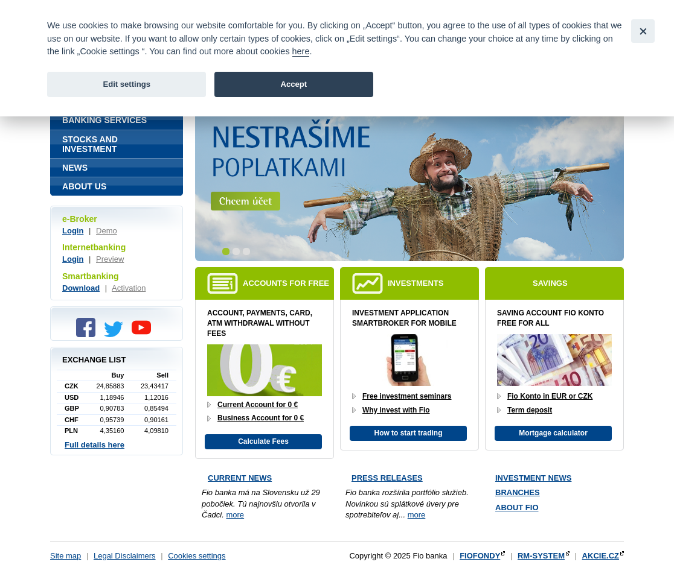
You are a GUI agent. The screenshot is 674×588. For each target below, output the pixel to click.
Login (72, 230)
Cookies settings (196, 555)
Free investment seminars (407, 396)
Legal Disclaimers (125, 555)
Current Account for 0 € (257, 404)
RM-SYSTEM (541, 555)
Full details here (94, 444)
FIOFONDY (480, 555)
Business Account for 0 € (260, 418)
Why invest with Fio (396, 410)
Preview (110, 259)
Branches (517, 492)
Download (81, 287)
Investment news (533, 477)
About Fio (517, 507)
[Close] (643, 31)
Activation (129, 287)
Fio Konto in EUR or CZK (549, 396)
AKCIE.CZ (600, 555)
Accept (293, 84)
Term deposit (529, 410)
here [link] (301, 51)
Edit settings (126, 84)
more (235, 514)
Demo (106, 230)
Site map (65, 555)
